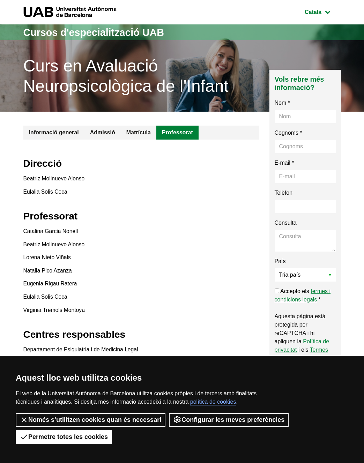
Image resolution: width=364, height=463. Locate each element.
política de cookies (213, 402)
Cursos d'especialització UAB (97, 32)
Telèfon (284, 193)
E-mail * (284, 163)
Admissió (102, 132)
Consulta (286, 223)
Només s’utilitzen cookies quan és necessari (90, 420)
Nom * (282, 103)
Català (322, 11)
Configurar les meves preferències (228, 420)
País (280, 261)
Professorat (177, 132)
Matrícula (138, 132)
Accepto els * (303, 295)
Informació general (54, 132)
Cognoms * (288, 133)
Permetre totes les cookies (64, 437)
